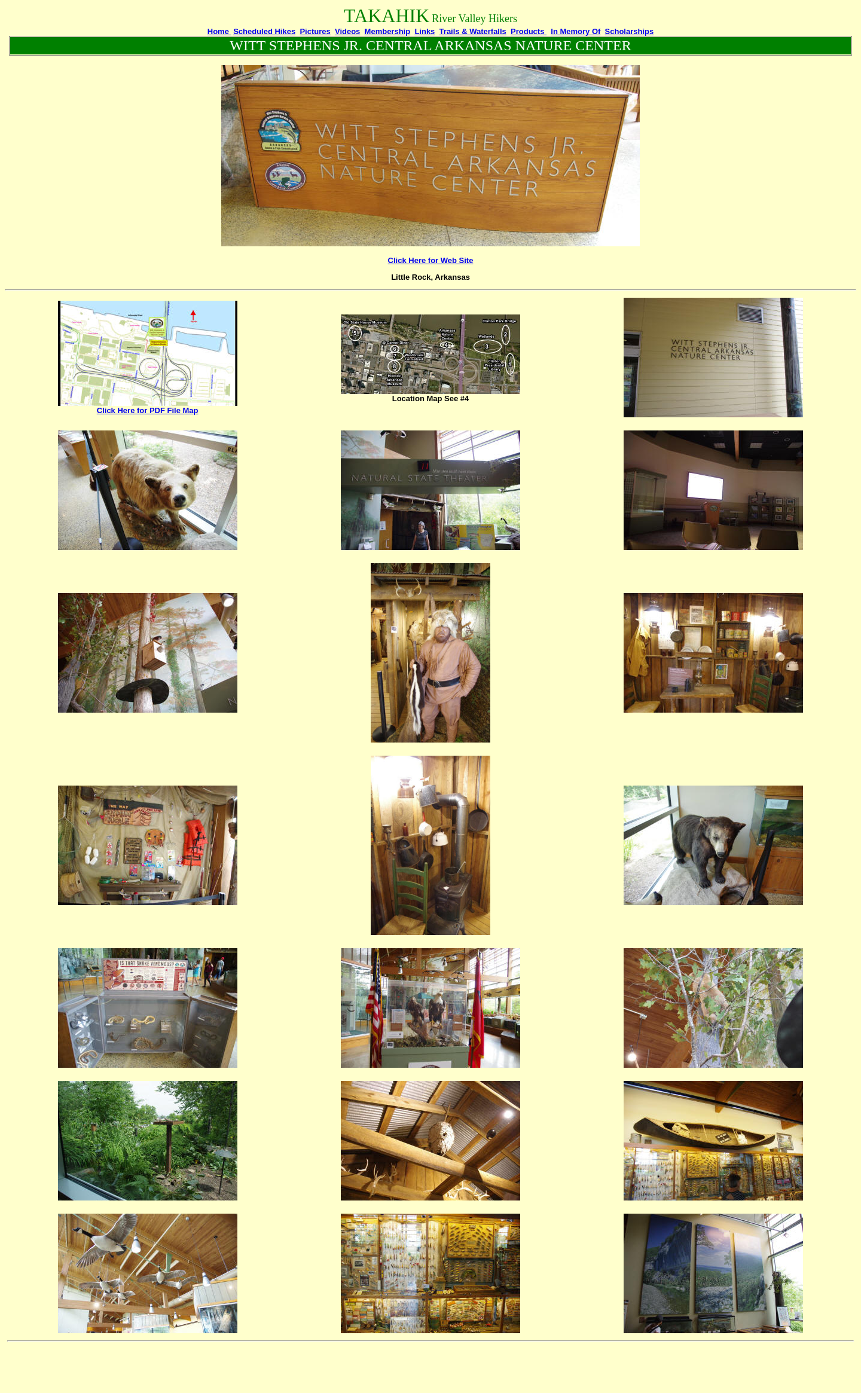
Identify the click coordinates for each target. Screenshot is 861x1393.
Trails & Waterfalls (472, 31)
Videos (347, 31)
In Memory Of (575, 31)
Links (424, 31)
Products (528, 31)
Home (219, 31)
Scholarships (629, 31)
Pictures (315, 31)
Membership (388, 31)
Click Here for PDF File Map (148, 410)
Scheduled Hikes (264, 31)
